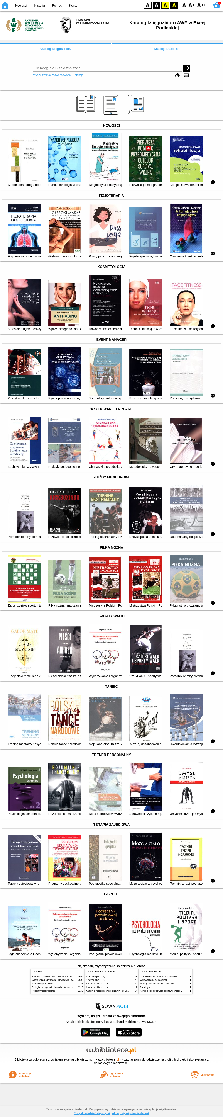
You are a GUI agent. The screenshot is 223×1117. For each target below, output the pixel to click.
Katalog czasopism (167, 49)
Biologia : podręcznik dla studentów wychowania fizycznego (61, 987)
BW (156, 5)
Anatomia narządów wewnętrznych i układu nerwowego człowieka (118, 991)
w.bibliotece (108, 1059)
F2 (202, 5)
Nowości (21, 5)
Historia (39, 5)
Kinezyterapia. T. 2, (95, 980)
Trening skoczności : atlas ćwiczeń (157, 984)
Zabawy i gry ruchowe (42, 984)
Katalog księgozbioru (55, 49)
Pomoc (57, 5)
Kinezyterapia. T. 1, (95, 976)
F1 (192, 5)
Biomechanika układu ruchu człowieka (158, 976)
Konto (73, 5)
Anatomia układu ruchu (97, 984)
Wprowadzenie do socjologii (153, 980)
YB (165, 5)
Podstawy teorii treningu (44, 991)
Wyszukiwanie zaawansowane (52, 75)
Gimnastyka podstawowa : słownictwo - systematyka (57, 980)
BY (174, 5)
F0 (184, 5)
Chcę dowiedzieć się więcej (92, 1113)
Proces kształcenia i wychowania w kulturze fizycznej (57, 976)
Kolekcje (78, 75)
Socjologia (145, 987)
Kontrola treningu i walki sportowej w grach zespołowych (167, 991)
